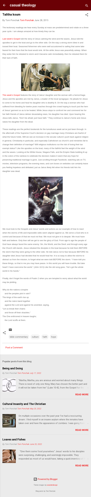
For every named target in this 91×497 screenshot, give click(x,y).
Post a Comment (14, 347)
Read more (82, 394)
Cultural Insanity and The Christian (24, 403)
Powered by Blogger (45, 479)
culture (35, 337)
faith (45, 337)
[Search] (87, 6)
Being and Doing (12, 368)
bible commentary (19, 337)
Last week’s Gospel (11, 39)
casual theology (23, 5)
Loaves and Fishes (13, 439)
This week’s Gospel (11, 95)
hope (53, 337)
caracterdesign (52, 485)
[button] (87, 15)
